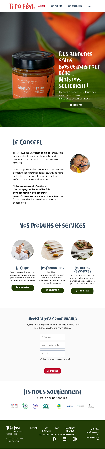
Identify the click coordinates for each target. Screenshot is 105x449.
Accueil (41, 6)
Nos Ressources (75, 6)
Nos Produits (56, 6)
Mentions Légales (70, 430)
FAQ (89, 6)
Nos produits (46, 430)
